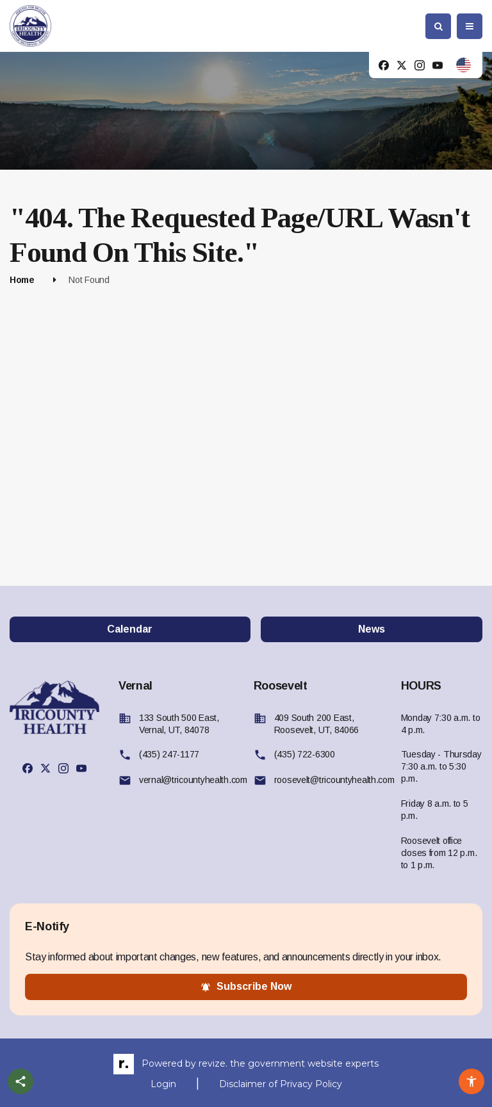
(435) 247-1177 (169, 754)
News (371, 629)
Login (163, 1084)
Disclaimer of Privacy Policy (280, 1084)
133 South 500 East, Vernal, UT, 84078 (179, 724)
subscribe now (246, 986)
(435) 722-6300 (304, 754)
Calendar (129, 629)
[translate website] (463, 65)
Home (22, 280)
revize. (213, 1063)
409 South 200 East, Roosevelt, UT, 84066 (316, 724)
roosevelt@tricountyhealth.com (334, 780)
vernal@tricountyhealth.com (193, 780)
